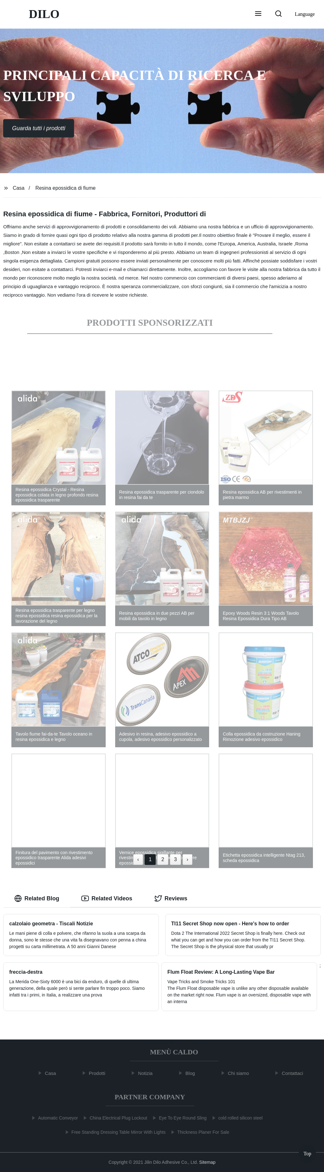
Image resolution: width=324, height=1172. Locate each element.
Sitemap (207, 1162)
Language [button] (305, 14)
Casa (18, 188)
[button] (258, 14)
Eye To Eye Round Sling (180, 1117)
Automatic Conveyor (56, 1117)
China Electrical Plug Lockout (116, 1117)
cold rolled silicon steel (238, 1117)
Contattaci (295, 1073)
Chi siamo (241, 1073)
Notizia (147, 1073)
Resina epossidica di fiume (65, 188)
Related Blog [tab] (36, 898)
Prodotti (99, 1073)
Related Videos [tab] (106, 898)
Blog (192, 1073)
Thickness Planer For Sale (201, 1132)
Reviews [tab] (170, 898)
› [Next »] (187, 859)
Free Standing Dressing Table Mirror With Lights (116, 1132)
